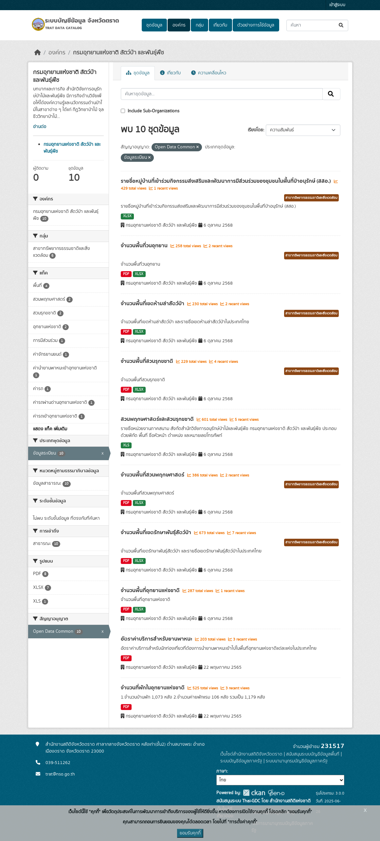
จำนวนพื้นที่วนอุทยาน (145, 245)
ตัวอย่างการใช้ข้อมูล (255, 25)
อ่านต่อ (39, 126)
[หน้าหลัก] (37, 52)
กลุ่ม (200, 25)
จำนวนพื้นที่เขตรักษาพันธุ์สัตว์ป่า (156, 532)
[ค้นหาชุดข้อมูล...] (317, 25)
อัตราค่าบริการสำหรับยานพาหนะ (157, 639)
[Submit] (342, 25)
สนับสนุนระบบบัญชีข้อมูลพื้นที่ (312, 754)
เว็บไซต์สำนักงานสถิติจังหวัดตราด (251, 754)
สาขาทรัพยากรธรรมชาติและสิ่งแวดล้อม (311, 198)
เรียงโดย (255, 130)
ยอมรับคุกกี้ (190, 833)
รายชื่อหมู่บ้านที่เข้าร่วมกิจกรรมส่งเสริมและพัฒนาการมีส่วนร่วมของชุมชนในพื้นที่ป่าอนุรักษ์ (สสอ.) (226, 181)
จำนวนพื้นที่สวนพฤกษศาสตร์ (153, 475)
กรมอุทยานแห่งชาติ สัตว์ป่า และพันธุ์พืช (118, 52)
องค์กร (179, 25)
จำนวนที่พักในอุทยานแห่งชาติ (153, 687)
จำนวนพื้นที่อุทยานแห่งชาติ (151, 590)
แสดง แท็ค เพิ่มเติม (50, 429)
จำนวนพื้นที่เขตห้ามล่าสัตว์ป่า (153, 303)
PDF (126, 274)
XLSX (127, 216)
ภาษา (221, 771)
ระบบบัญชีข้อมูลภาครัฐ (241, 761)
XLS (126, 445)
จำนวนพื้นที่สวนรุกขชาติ (147, 361)
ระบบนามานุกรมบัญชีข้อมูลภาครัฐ (297, 761)
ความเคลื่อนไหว (208, 73)
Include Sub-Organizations (150, 111)
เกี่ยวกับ (220, 25)
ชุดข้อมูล (154, 25)
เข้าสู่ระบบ (337, 5)
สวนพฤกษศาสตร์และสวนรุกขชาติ (158, 419)
